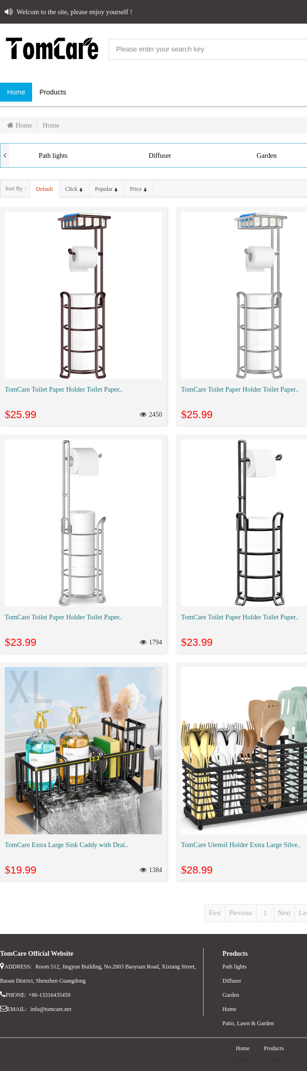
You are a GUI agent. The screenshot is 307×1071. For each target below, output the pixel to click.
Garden (230, 995)
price (138, 189)
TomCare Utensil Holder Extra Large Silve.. (241, 844)
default (44, 189)
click (74, 189)
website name (52, 50)
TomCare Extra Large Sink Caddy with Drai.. (66, 844)
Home (19, 125)
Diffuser (160, 155)
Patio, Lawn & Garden (248, 1023)
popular (106, 189)
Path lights (53, 155)
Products (274, 1048)
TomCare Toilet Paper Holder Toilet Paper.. (63, 389)
